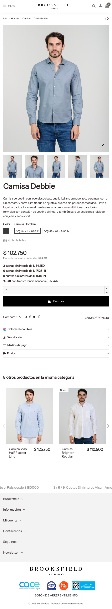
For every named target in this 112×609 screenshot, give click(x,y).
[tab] (56, 329)
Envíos (56, 353)
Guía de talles (14, 240)
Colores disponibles (56, 329)
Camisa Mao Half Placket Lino (18, 452)
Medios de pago (56, 345)
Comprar (56, 301)
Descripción (56, 337)
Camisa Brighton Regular (68, 452)
